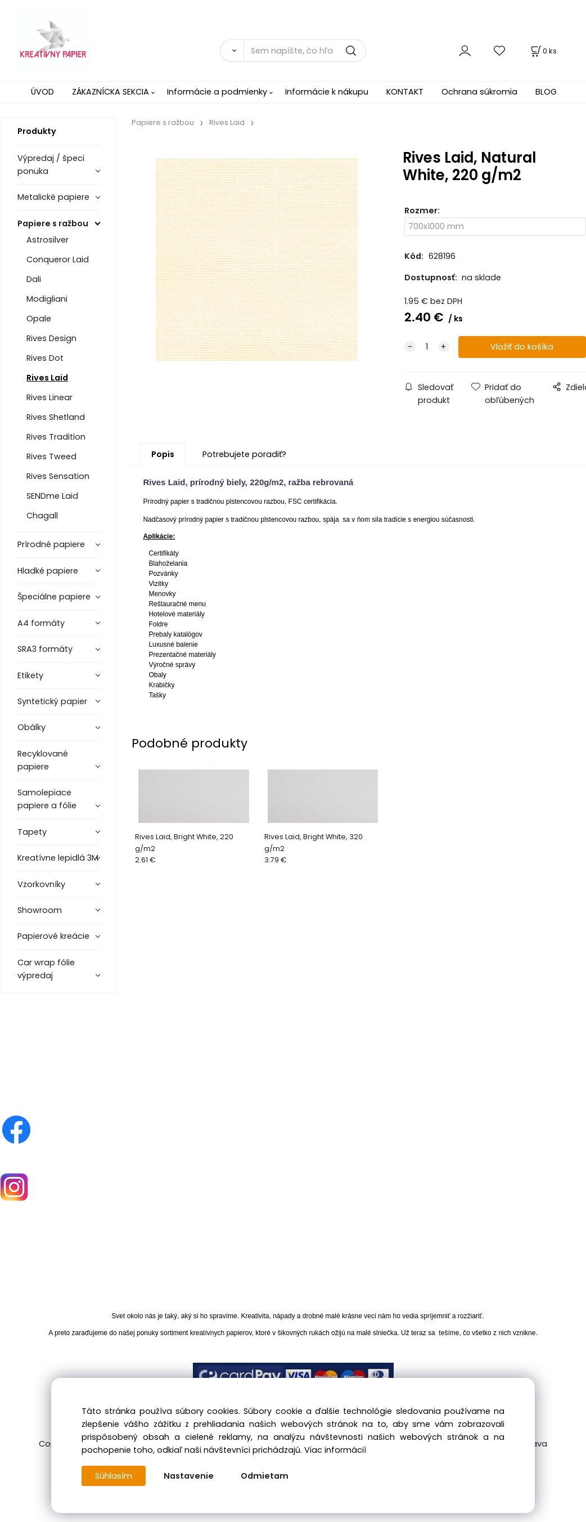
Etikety (30, 675)
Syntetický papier (52, 701)
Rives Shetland (55, 417)
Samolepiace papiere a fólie (46, 799)
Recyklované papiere (42, 760)
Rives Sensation (57, 476)
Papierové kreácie (53, 936)
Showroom (39, 910)
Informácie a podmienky (217, 91)
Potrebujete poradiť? (244, 454)
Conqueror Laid (57, 259)
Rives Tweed (51, 456)
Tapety (32, 832)
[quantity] (427, 347)
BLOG (546, 91)
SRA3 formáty (45, 649)
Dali (33, 279)
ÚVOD (42, 91)
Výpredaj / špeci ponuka (50, 165)
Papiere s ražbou (52, 223)
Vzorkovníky (41, 884)
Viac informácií (335, 1450)
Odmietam (265, 1475)
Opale (38, 318)
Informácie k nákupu (326, 91)
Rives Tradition (55, 436)
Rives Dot (45, 358)
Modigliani (46, 299)
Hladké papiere (47, 570)
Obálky (31, 727)
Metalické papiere (53, 197)
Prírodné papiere (51, 544)
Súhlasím (113, 1475)
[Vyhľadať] (232, 50)
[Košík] (543, 51)
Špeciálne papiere (54, 596)
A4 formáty (41, 623)
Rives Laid (47, 377)
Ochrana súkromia (479, 91)
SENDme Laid (52, 496)
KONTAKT (404, 91)
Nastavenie (189, 1475)
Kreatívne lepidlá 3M (57, 857)
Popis (162, 454)
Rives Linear (49, 397)
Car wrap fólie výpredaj (46, 969)
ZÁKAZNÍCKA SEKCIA (110, 91)
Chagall (42, 515)
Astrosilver (47, 239)
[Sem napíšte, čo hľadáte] (305, 50)
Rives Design (51, 338)
